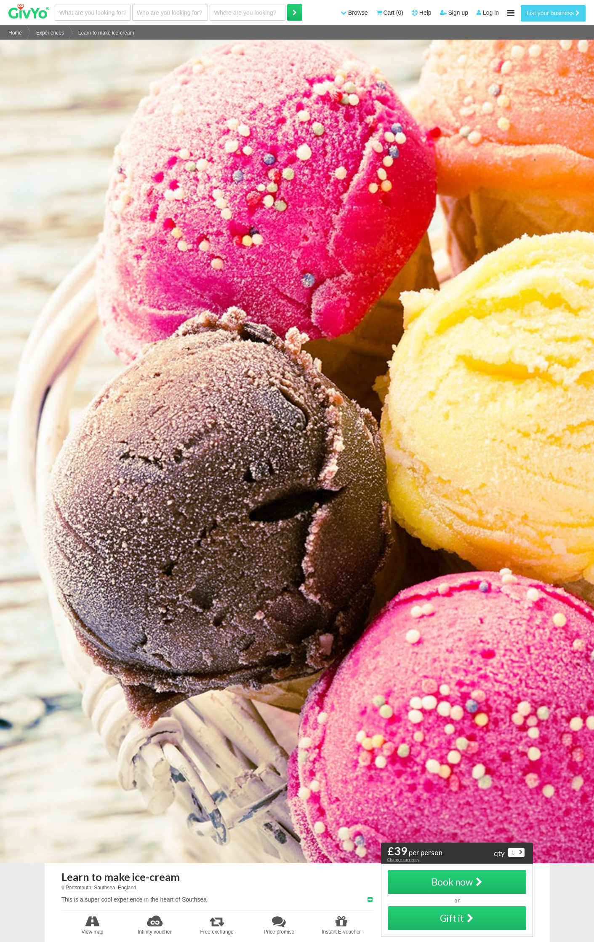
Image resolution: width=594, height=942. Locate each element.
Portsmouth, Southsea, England (101, 888)
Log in (488, 12)
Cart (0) (389, 12)
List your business (553, 13)
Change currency (403, 859)
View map (92, 925)
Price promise (279, 925)
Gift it (457, 918)
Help (422, 12)
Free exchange (217, 925)
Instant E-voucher (341, 925)
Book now (457, 882)
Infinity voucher (154, 925)
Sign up (454, 12)
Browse (354, 12)
